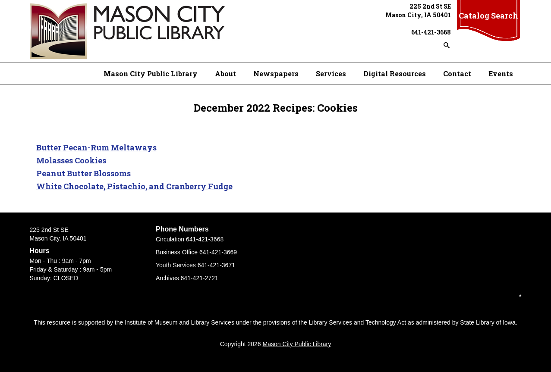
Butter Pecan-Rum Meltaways (96, 147)
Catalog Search (488, 15)
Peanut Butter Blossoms (83, 173)
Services (331, 73)
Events (500, 73)
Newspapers (276, 73)
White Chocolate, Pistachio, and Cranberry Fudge (134, 186)
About (225, 73)
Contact (457, 73)
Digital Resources (394, 73)
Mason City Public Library (151, 73)
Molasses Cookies (71, 160)
